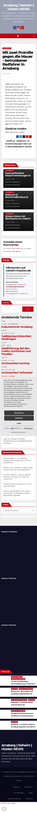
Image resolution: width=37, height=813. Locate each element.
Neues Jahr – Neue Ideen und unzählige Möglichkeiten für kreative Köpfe (22, 694)
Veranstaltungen (19, 793)
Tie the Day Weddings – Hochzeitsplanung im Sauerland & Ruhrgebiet (23, 684)
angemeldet (15, 248)
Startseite (16, 787)
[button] (34, 35)
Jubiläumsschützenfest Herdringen (16, 337)
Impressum (29, 798)
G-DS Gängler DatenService (24, 772)
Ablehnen (19, 418)
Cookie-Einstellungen (8, 803)
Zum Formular (11, 289)
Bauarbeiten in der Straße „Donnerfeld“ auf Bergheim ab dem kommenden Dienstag (16, 493)
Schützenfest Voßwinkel (16, 372)
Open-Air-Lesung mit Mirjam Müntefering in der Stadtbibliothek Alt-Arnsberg (18, 441)
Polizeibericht (7, 48)
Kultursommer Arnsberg (16, 326)
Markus (6, 468)
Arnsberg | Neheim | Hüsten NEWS (18, 7)
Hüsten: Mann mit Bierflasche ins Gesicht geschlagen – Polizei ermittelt (17, 220)
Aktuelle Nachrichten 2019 (19, 699)
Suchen (6, 303)
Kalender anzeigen (8, 376)
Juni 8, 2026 (10, 179)
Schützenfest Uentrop (15, 363)
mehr (19, 423)
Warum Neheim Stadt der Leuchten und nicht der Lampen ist (17, 477)
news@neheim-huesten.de (16, 284)
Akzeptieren (19, 413)
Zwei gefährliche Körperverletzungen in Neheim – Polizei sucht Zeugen (18, 177)
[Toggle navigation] (18, 35)
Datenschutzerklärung (14, 798)
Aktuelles (14, 688)
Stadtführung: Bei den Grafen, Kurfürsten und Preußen (16, 351)
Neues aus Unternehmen (18, 678)
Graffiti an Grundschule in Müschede (10, 144)
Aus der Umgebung (17, 676)
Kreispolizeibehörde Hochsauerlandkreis (12, 182)
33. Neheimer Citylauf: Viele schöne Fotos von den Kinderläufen (16, 461)
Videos (31, 793)
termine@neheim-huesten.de (17, 293)
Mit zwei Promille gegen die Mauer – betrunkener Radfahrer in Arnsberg (17, 60)
